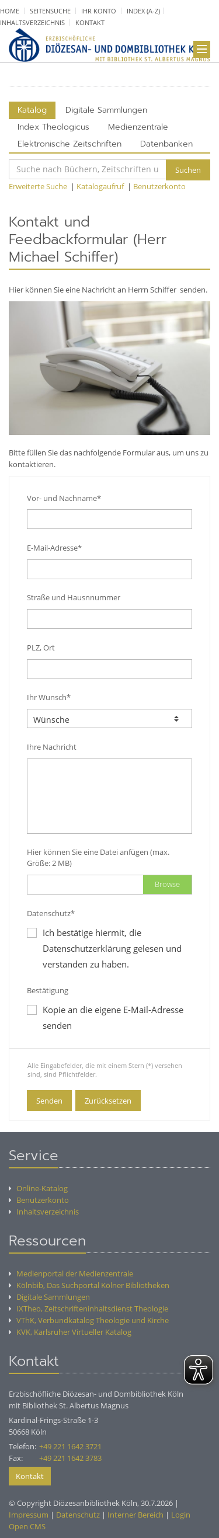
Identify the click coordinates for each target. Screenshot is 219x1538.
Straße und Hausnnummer (73, 597)
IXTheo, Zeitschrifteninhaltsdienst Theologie (88, 1308)
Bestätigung (47, 990)
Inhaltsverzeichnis (32, 22)
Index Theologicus (53, 127)
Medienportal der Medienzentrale (71, 1273)
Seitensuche (50, 10)
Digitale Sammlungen (106, 110)
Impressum (28, 1514)
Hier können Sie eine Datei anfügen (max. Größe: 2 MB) (98, 857)
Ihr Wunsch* (49, 697)
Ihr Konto (98, 10)
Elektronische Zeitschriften (69, 144)
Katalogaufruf (100, 186)
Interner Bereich (135, 1514)
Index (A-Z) (143, 10)
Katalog (32, 110)
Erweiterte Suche (38, 186)
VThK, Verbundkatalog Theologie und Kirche (89, 1320)
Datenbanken (166, 144)
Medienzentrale (138, 127)
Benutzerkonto (159, 186)
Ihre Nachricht (52, 747)
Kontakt (90, 22)
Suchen (188, 170)
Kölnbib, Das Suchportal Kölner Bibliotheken (89, 1285)
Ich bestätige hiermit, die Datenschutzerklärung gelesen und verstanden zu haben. (112, 948)
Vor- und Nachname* (64, 498)
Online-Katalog (38, 1188)
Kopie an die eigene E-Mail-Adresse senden (105, 1017)
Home (9, 10)
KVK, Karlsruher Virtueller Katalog (70, 1332)
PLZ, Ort (41, 647)
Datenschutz (78, 1514)
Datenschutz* (51, 913)
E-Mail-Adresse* (54, 547)
